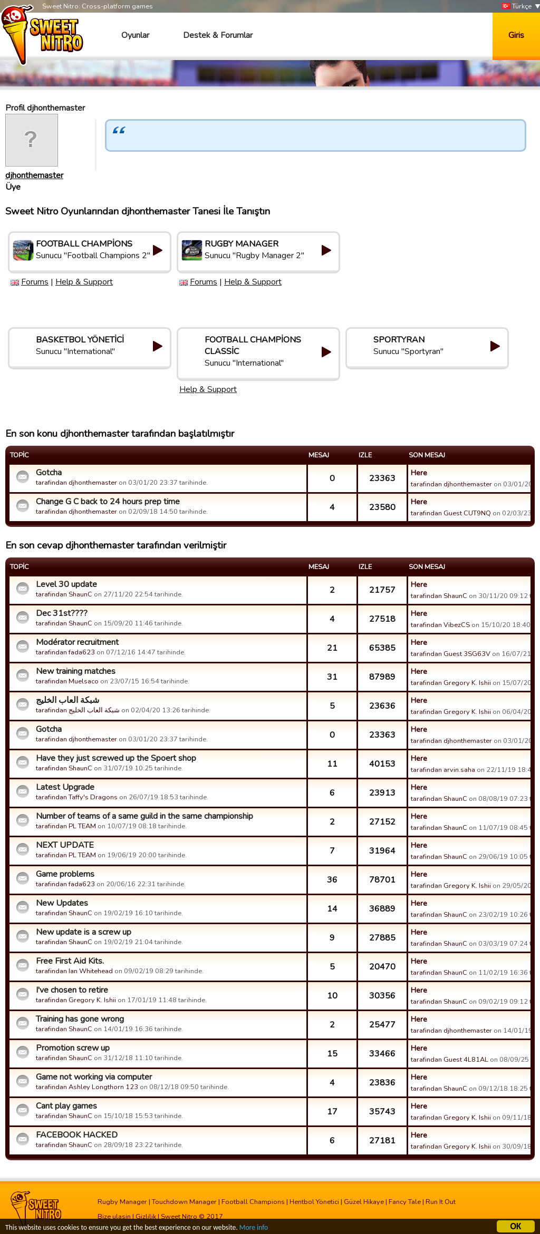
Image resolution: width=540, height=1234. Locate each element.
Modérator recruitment (77, 642)
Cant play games (66, 1106)
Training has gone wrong (80, 1019)
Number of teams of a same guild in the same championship (144, 816)
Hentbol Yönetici (314, 1202)
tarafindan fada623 (65, 652)
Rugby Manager (122, 1202)
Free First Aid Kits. (70, 961)
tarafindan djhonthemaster (76, 482)
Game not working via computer (94, 1077)
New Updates (62, 903)
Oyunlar (135, 35)
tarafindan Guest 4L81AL (449, 1059)
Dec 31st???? (62, 613)
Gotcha (49, 472)
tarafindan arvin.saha (443, 770)
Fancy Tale (405, 1202)
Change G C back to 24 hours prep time (108, 501)
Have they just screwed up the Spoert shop (116, 758)
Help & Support (84, 282)
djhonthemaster (34, 175)
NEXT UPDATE (65, 845)
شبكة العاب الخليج (67, 700)
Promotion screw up (73, 1048)
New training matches (75, 671)
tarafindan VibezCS (440, 625)
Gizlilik (146, 1216)
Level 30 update (66, 584)
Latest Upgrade (65, 787)
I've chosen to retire (72, 990)
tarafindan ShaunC (64, 594)
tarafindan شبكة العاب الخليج (78, 710)
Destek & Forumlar (218, 35)
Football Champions (253, 1202)
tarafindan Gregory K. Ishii (451, 683)
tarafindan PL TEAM (66, 826)
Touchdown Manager (184, 1202)
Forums (35, 282)
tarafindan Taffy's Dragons (77, 797)
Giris (516, 35)
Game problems (65, 874)
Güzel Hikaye (364, 1202)
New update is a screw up (83, 932)
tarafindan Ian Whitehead (74, 971)
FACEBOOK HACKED (77, 1135)
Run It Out (441, 1202)
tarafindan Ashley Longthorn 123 (87, 1087)
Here (419, 472)
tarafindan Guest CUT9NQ (451, 513)
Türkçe (517, 7)
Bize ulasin (114, 1216)
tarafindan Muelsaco (67, 681)
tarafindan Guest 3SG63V (450, 654)
